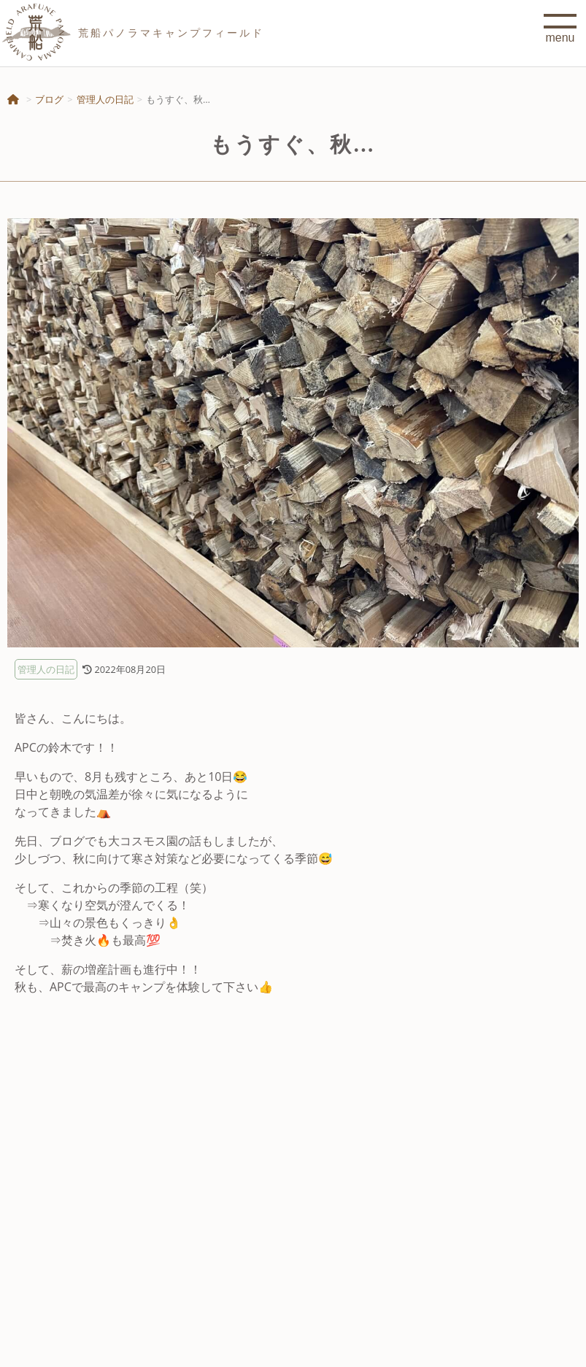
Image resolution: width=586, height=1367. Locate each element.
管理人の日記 (105, 99)
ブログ (49, 99)
